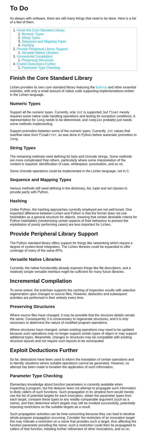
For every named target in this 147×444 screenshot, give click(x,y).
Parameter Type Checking (41, 67)
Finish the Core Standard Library (41, 30)
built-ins (101, 87)
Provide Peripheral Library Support (42, 49)
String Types (31, 38)
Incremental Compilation (35, 56)
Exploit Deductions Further (36, 64)
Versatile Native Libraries (40, 52)
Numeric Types (33, 34)
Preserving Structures (38, 60)
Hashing (28, 45)
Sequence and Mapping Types (44, 41)
